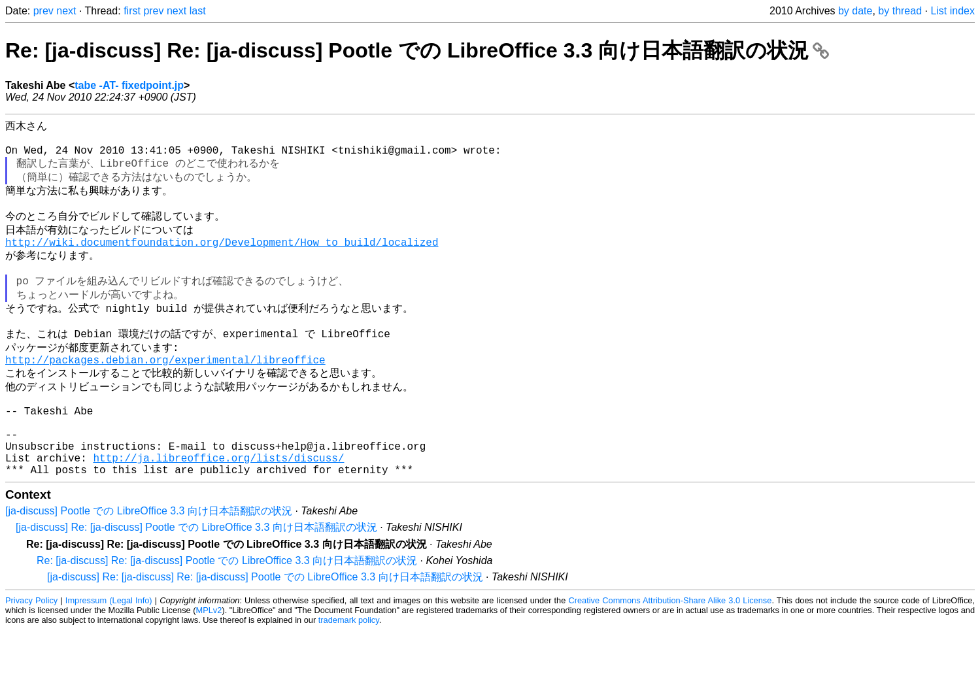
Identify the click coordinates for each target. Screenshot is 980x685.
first (132, 10)
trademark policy (348, 675)
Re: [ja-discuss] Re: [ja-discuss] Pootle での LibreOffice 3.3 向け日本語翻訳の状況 (417, 50)
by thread (900, 10)
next (66, 10)
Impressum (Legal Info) (108, 655)
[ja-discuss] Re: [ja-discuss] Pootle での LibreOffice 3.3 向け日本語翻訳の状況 (196, 582)
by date (855, 10)
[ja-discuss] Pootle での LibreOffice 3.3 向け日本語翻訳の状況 (148, 565)
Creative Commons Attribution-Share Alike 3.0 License (669, 655)
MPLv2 (209, 665)
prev (43, 10)
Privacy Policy (31, 655)
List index (952, 10)
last (198, 10)
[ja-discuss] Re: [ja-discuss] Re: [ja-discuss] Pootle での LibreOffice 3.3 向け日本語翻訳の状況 (265, 631)
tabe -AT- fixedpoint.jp (129, 85)
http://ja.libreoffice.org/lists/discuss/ (218, 510)
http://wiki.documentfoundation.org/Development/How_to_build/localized (221, 260)
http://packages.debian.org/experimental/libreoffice (165, 393)
